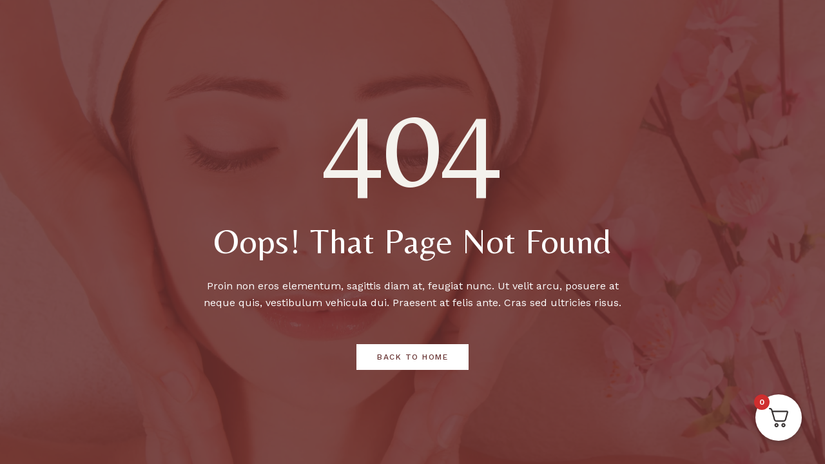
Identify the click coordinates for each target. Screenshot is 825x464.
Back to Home (412, 357)
